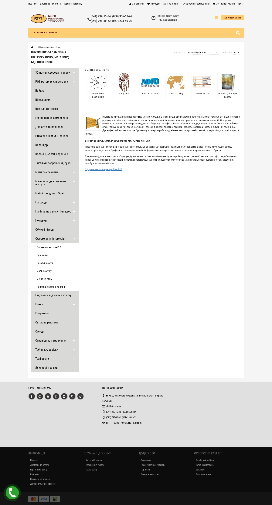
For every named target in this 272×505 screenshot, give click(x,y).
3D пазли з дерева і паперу (52, 72)
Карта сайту (91, 469)
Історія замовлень (205, 465)
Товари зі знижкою (149, 474)
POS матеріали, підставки (51, 81)
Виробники (146, 460)
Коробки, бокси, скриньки (51, 154)
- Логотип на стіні (44, 263)
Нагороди (41, 202)
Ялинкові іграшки (46, 368)
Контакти (34, 474)
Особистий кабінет (205, 460)
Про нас (32, 3)
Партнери (145, 469)
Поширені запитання (40, 479)
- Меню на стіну (43, 278)
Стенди (39, 331)
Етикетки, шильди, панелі (51, 136)
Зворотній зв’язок (94, 460)
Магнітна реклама (47, 172)
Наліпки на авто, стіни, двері (53, 211)
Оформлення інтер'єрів (50, 238)
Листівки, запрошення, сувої (53, 163)
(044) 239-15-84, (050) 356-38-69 (111, 16)
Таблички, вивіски (46, 349)
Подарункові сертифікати (153, 465)
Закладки (200, 469)
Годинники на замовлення (52, 118)
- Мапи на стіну (43, 271)
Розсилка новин (203, 474)
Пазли (39, 304)
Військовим (42, 100)
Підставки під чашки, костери (54, 295)
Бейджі (40, 90)
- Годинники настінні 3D (48, 247)
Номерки (41, 220)
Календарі (42, 145)
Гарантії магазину (73, 3)
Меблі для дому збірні (49, 193)
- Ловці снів (41, 255)
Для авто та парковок (49, 127)
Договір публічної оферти (42, 484)
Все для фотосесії (46, 109)
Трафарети (42, 358)
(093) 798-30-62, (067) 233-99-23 (111, 21)
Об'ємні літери (44, 229)
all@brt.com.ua (113, 406)
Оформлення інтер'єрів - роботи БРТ (103, 169)
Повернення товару (95, 465)
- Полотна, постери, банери (50, 286)
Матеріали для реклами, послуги (50, 182)
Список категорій (45, 32)
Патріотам (42, 313)
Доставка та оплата (50, 3)
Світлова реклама (46, 322)
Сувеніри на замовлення (50, 340)
